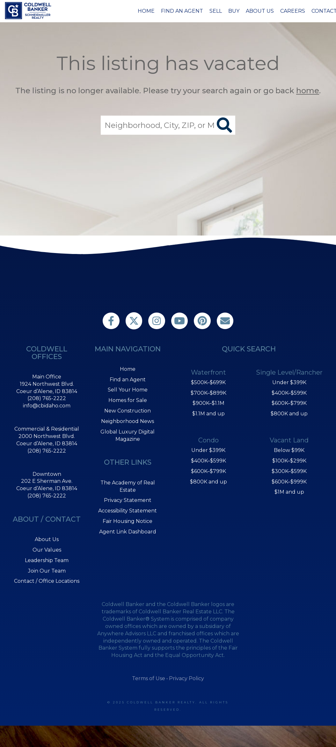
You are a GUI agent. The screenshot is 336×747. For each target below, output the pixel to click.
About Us (260, 11)
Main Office (46, 377)
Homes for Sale (127, 400)
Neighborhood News (127, 421)
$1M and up (289, 492)
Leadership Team (47, 560)
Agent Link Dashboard (127, 532)
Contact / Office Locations (46, 581)
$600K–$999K (289, 482)
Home (146, 11)
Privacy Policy (186, 678)
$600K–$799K (208, 471)
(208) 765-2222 (46, 398)
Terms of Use (148, 678)
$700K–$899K (208, 393)
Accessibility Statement (127, 511)
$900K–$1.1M (208, 403)
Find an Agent (182, 11)
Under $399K (208, 450)
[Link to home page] (29, 10)
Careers (292, 11)
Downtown (47, 474)
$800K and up (208, 482)
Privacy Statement (127, 500)
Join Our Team (47, 571)
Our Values (47, 550)
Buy (233, 11)
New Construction (127, 411)
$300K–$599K (289, 471)
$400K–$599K (208, 461)
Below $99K (289, 450)
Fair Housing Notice (127, 521)
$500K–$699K (208, 382)
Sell (215, 11)
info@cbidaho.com (46, 406)
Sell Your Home (128, 390)
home (307, 90)
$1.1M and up (208, 414)
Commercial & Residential (46, 429)
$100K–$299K (289, 461)
